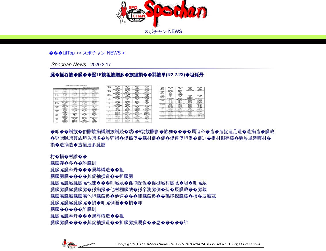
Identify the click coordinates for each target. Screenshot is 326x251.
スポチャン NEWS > (103, 52)
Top (62, 52)
